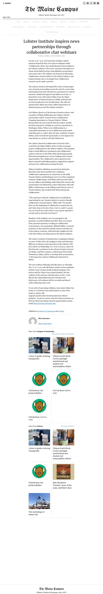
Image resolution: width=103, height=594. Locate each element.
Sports (62, 22)
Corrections (87, 27)
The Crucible (32, 27)
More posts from (45, 323)
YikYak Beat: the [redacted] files (36, 391)
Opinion (53, 22)
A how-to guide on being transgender (39, 357)
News (44, 22)
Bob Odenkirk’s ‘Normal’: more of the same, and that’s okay (62, 485)
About (25, 22)
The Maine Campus (51, 9)
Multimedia (83, 22)
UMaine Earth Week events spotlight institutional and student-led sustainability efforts (62, 361)
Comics (72, 22)
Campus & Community (46, 311)
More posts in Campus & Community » (63, 334)
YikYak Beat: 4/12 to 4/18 (37, 418)
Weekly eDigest (17, 27)
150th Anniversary (51, 32)
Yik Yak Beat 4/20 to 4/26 (62, 391)
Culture (35, 22)
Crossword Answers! (46, 27)
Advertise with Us (74, 27)
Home (18, 22)
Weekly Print (60, 27)
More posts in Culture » (67, 426)
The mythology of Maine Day (36, 513)
